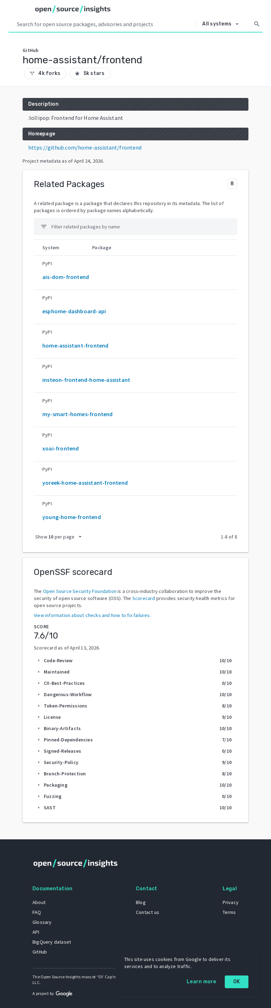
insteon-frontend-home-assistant (86, 379)
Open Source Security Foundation (79, 591)
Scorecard (143, 598)
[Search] (257, 24)
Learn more (201, 982)
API (36, 932)
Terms (229, 912)
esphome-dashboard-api (74, 311)
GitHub (39, 952)
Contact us (147, 912)
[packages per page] (60, 537)
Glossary (42, 922)
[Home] (72, 9)
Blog (141, 902)
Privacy (231, 902)
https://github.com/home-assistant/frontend (84, 147)
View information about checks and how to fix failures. (92, 615)
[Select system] (222, 24)
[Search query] (105, 24)
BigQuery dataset (51, 942)
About (39, 902)
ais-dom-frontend (65, 276)
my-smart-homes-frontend (77, 414)
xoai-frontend (60, 448)
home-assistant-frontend (75, 345)
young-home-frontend (71, 516)
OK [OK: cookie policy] (236, 982)
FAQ (36, 912)
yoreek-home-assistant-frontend (85, 482)
